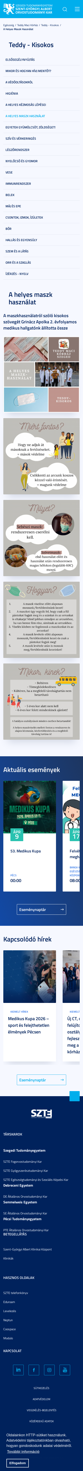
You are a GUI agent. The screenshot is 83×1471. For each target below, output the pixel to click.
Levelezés (9, 1311)
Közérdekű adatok (41, 1421)
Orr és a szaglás (18, 262)
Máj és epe (13, 206)
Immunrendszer (18, 183)
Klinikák (8, 1258)
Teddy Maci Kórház (27, 25)
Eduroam (9, 1302)
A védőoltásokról (19, 82)
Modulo (8, 1338)
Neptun (8, 1320)
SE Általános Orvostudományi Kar (25, 1213)
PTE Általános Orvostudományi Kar (26, 1230)
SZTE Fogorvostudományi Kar (22, 1161)
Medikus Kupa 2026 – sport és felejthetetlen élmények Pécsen (28, 1025)
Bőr (9, 229)
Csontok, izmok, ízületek (24, 217)
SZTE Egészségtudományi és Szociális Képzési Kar (35, 1180)
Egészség (8, 25)
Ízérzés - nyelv (17, 274)
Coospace (9, 1329)
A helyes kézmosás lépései (26, 105)
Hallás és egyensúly (21, 240)
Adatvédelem (41, 1399)
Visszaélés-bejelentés (41, 1410)
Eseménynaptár (32, 909)
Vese (9, 172)
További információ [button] (23, 1452)
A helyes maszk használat (18, 29)
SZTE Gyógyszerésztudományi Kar (25, 1170)
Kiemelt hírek (19, 1012)
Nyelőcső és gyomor (22, 161)
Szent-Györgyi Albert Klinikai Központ (27, 1249)
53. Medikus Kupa (25, 851)
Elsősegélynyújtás (20, 59)
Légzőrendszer (17, 150)
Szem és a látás (17, 251)
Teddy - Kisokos (50, 25)
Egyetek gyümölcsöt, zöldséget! (31, 127)
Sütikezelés (41, 1388)
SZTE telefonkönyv (15, 1293)
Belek (10, 195)
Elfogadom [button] (17, 1463)
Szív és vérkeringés (21, 138)
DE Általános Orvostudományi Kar (25, 1196)
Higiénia (12, 93)
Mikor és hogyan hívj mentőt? (28, 71)
